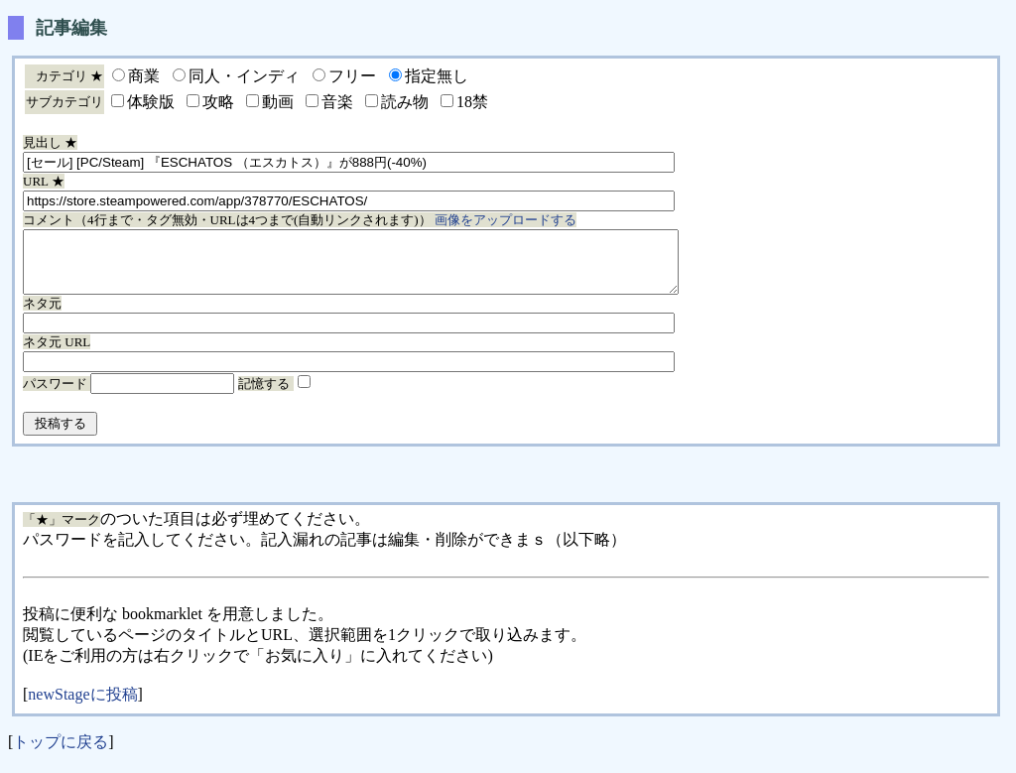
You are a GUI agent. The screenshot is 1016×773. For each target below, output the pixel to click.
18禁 (472, 101)
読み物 (405, 101)
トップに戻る (60, 753)
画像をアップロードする (505, 219)
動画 (278, 101)
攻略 (218, 101)
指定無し (436, 75)
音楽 (337, 101)
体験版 (151, 101)
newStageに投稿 (82, 706)
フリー (352, 75)
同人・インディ (244, 75)
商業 (144, 75)
